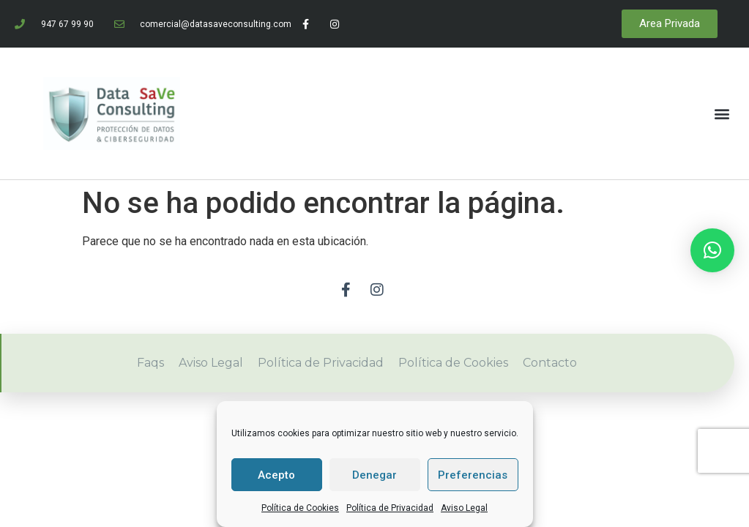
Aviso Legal (464, 508)
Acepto (276, 475)
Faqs (150, 363)
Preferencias (472, 475)
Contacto (550, 363)
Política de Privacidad (389, 508)
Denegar (374, 475)
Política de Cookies (300, 508)
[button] (722, 113)
